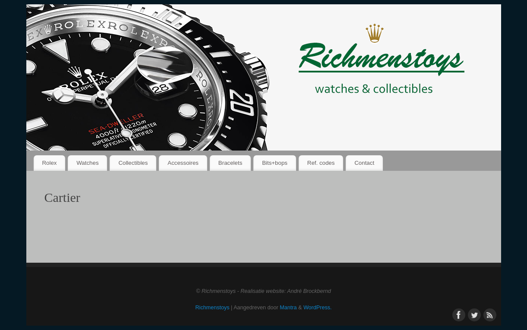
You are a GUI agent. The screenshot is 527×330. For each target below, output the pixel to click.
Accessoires (183, 163)
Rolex (49, 163)
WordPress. (317, 308)
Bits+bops (274, 163)
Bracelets (230, 163)
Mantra (288, 308)
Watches (87, 163)
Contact (364, 163)
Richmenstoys (213, 308)
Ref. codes (321, 163)
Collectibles (133, 163)
